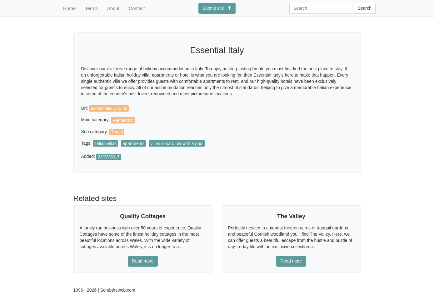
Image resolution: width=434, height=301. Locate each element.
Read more (142, 260)
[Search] (320, 8)
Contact (137, 8)
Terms (91, 8)
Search (365, 8)
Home (69, 8)
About (113, 8)
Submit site (217, 8)
